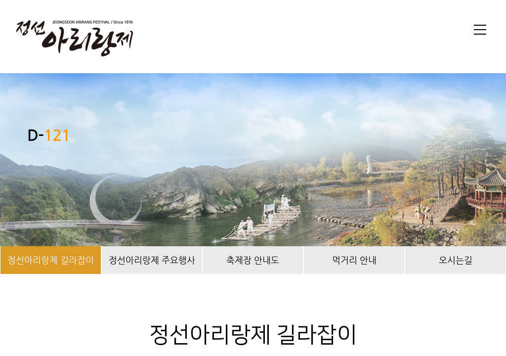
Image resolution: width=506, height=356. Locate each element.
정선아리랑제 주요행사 (152, 260)
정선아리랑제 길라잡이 (50, 260)
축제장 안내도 (252, 260)
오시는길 (455, 260)
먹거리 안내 (354, 260)
